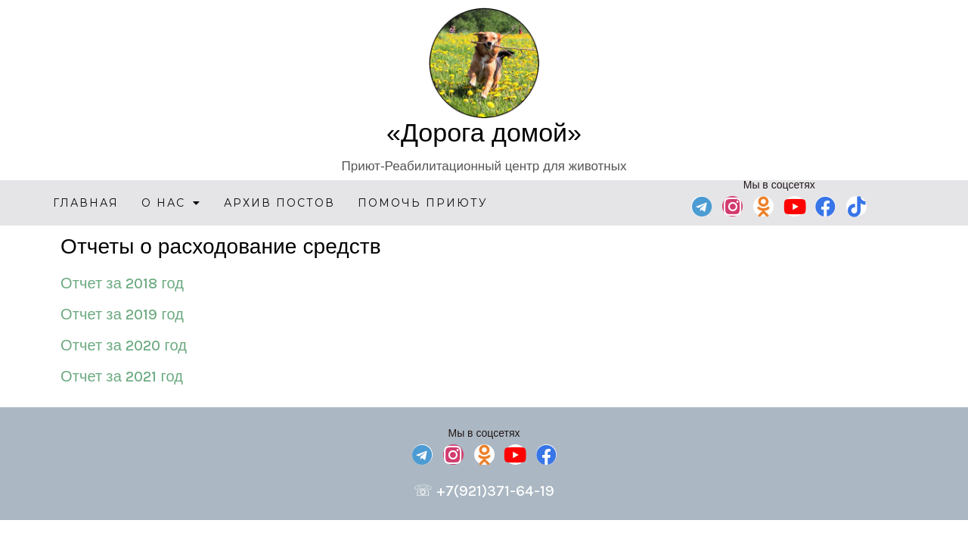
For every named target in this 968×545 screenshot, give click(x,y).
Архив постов (279, 203)
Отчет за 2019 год (122, 314)
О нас (171, 203)
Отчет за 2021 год (121, 376)
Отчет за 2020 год (123, 345)
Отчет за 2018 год (122, 283)
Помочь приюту (423, 203)
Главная (86, 203)
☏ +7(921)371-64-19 (484, 491)
